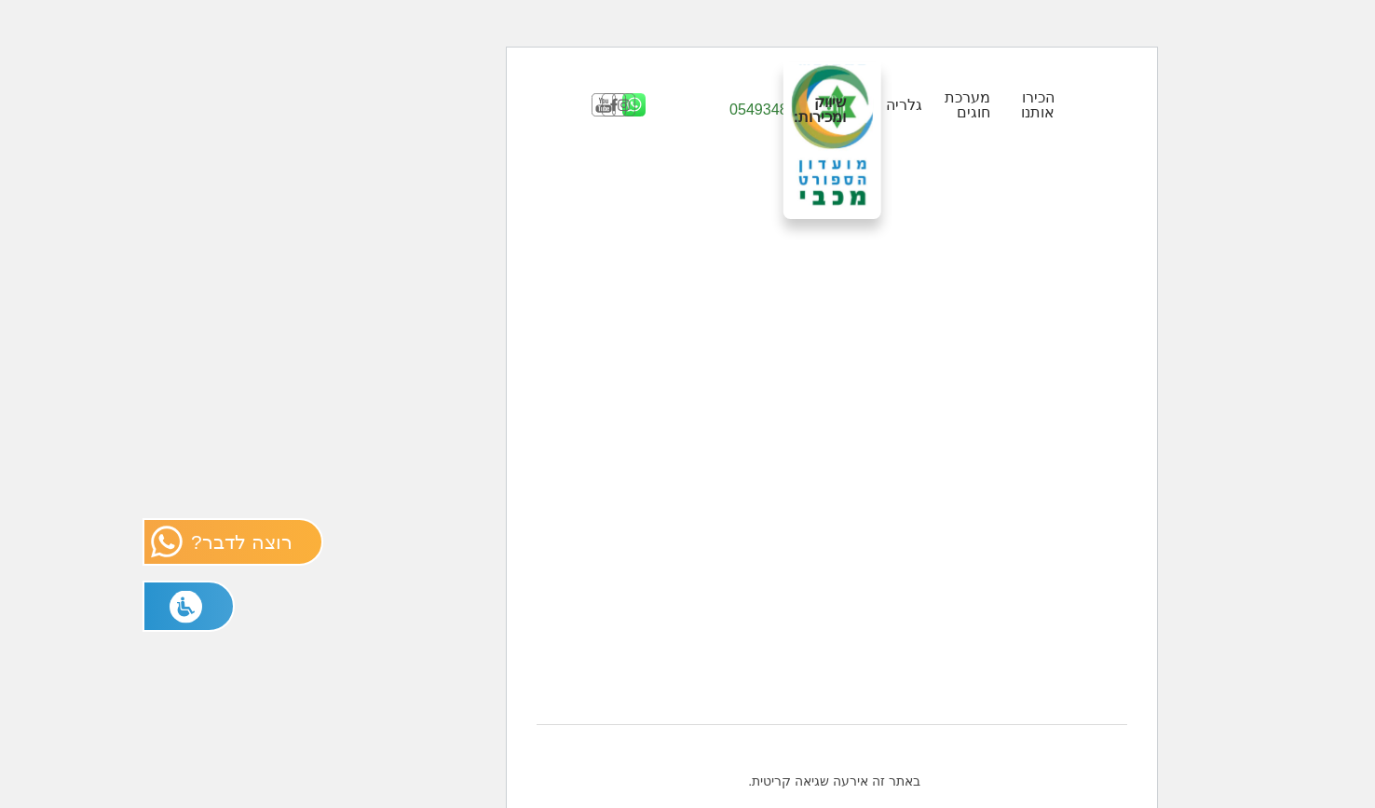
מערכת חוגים (823, 104)
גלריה (760, 104)
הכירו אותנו (893, 104)
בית (791, 793)
